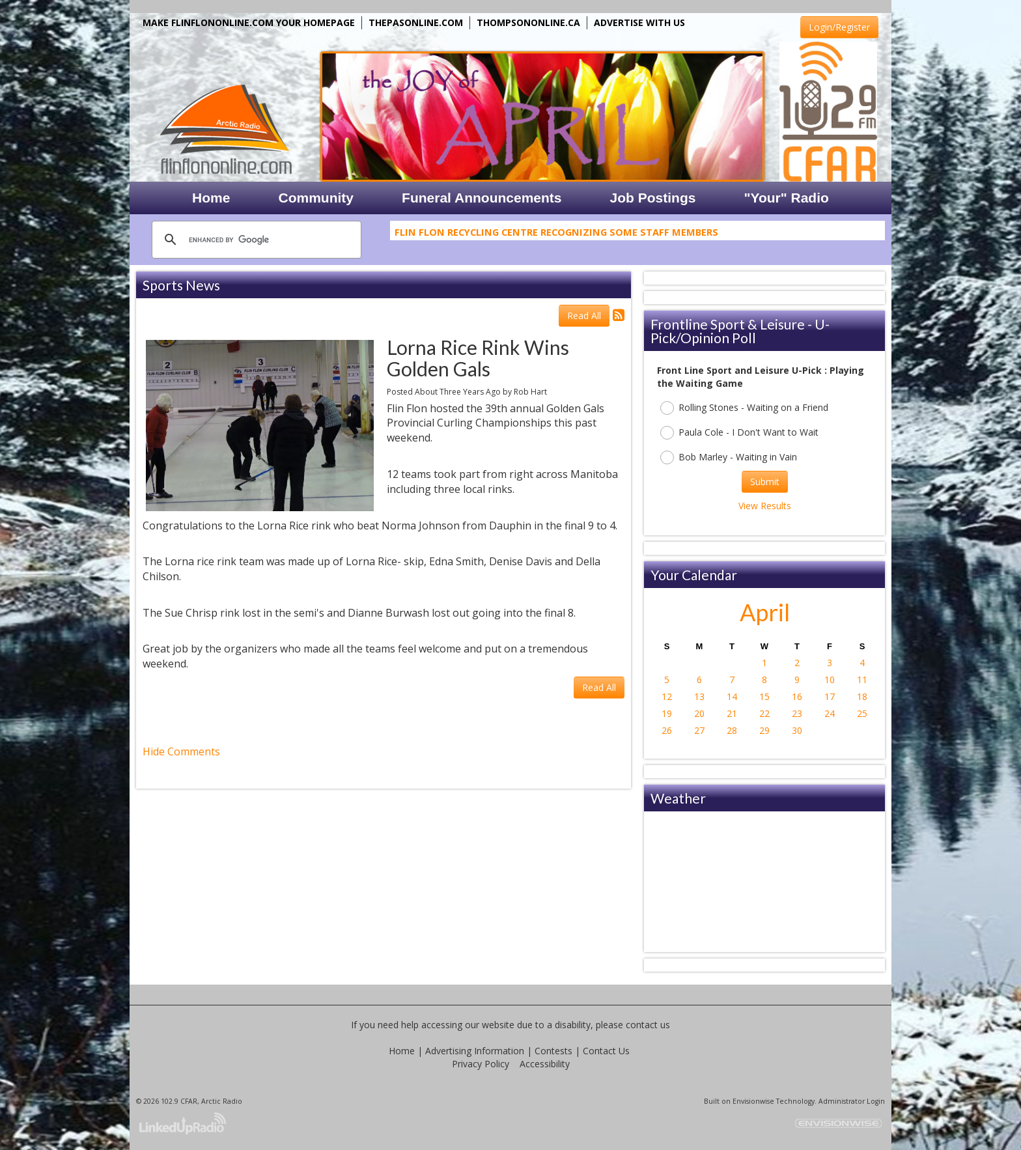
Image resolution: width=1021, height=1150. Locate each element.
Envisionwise (753, 1101)
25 (862, 713)
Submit (764, 481)
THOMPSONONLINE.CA (528, 22)
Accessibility (545, 1064)
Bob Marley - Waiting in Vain (728, 457)
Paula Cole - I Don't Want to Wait (739, 433)
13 (699, 696)
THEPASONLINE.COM (416, 22)
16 (797, 696)
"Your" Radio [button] (786, 197)
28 (732, 730)
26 (667, 730)
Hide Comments (181, 751)
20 (699, 713)
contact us (648, 1024)
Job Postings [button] (653, 197)
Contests (553, 1051)
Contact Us (606, 1051)
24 (829, 713)
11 (862, 679)
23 (797, 713)
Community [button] (316, 197)
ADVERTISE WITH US (639, 22)
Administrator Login (851, 1101)
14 (732, 696)
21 (732, 713)
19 (667, 713)
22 (764, 713)
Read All (584, 315)
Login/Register (839, 27)
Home (402, 1051)
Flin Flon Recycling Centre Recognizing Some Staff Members (556, 234)
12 (667, 696)
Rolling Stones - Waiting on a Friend (744, 408)
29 (764, 730)
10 (829, 679)
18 (862, 696)
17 (829, 696)
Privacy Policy (480, 1064)
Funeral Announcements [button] (481, 197)
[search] (254, 239)
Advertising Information (474, 1051)
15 (764, 696)
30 (797, 730)
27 (699, 730)
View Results (764, 505)
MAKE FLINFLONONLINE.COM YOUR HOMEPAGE (249, 22)
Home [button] (211, 197)
